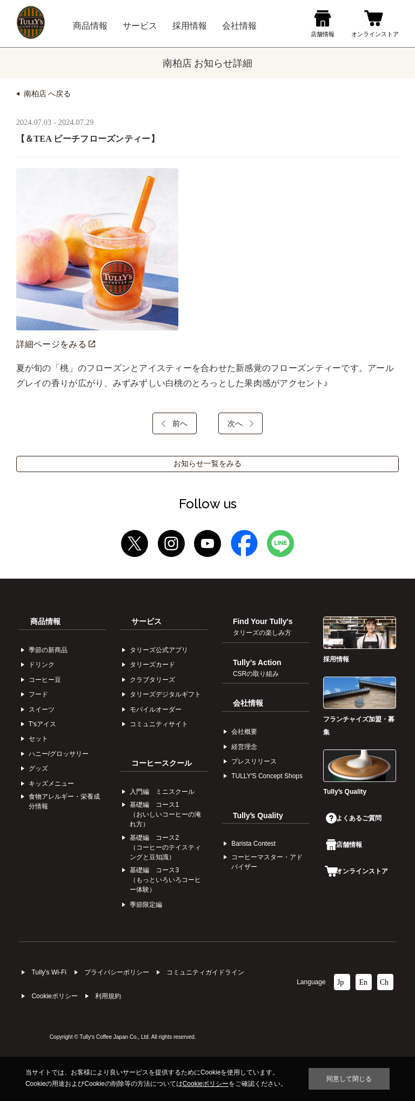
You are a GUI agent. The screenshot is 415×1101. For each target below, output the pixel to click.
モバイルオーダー (156, 709)
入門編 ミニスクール (162, 791)
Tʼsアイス (42, 724)
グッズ (38, 768)
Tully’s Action (257, 668)
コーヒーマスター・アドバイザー (267, 862)
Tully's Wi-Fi (48, 972)
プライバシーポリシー (116, 972)
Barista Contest (253, 843)
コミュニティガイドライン (205, 972)
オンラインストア (356, 871)
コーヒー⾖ (45, 680)
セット (38, 738)
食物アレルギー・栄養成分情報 (64, 801)
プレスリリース (254, 761)
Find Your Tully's (263, 626)
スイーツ (42, 709)
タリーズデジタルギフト (165, 694)
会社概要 (244, 731)
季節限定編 (146, 904)
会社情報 (248, 703)
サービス (146, 621)
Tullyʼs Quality (258, 815)
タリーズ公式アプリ (159, 650)
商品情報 (45, 621)
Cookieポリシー (54, 996)
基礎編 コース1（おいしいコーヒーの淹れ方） (165, 814)
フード (38, 694)
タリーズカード (152, 664)
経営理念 (244, 747)
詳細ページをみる (55, 344)
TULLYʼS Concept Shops (267, 776)
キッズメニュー (51, 783)
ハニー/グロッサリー (59, 754)
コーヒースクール (161, 763)
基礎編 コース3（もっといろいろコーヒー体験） (165, 879)
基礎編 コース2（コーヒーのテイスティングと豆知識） (165, 847)
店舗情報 (344, 844)
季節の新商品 (48, 650)
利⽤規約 (108, 996)
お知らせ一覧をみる (207, 464)
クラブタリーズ (152, 680)
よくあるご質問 (353, 818)
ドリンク (42, 664)
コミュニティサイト (159, 724)
